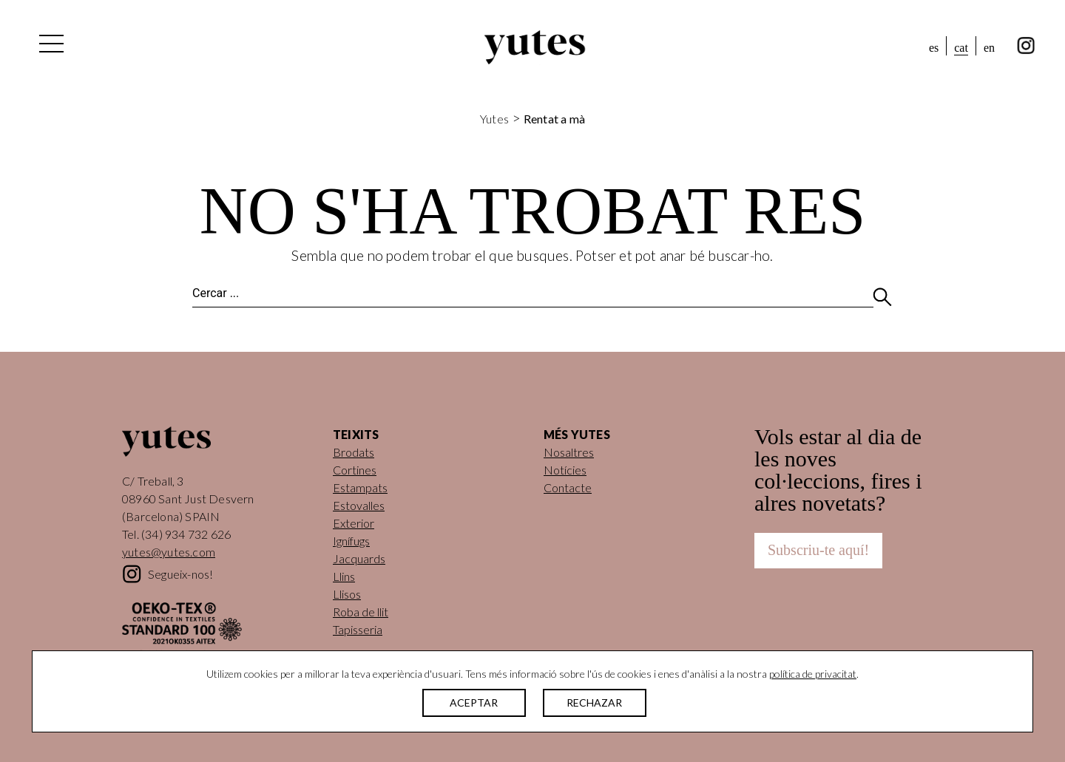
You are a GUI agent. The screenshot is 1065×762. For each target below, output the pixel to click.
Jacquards (359, 558)
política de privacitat (812, 673)
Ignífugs (351, 541)
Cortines (354, 470)
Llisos (347, 594)
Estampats (360, 487)
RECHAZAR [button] (594, 702)
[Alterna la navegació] (50, 47)
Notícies (565, 470)
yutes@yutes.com (168, 552)
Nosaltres (569, 452)
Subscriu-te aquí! (818, 550)
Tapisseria (357, 629)
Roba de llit (360, 612)
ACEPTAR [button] (474, 702)
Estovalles (359, 505)
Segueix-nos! (180, 574)
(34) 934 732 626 (186, 534)
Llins (344, 576)
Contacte (568, 487)
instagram (1026, 45)
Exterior (353, 523)
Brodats (353, 452)
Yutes (534, 47)
